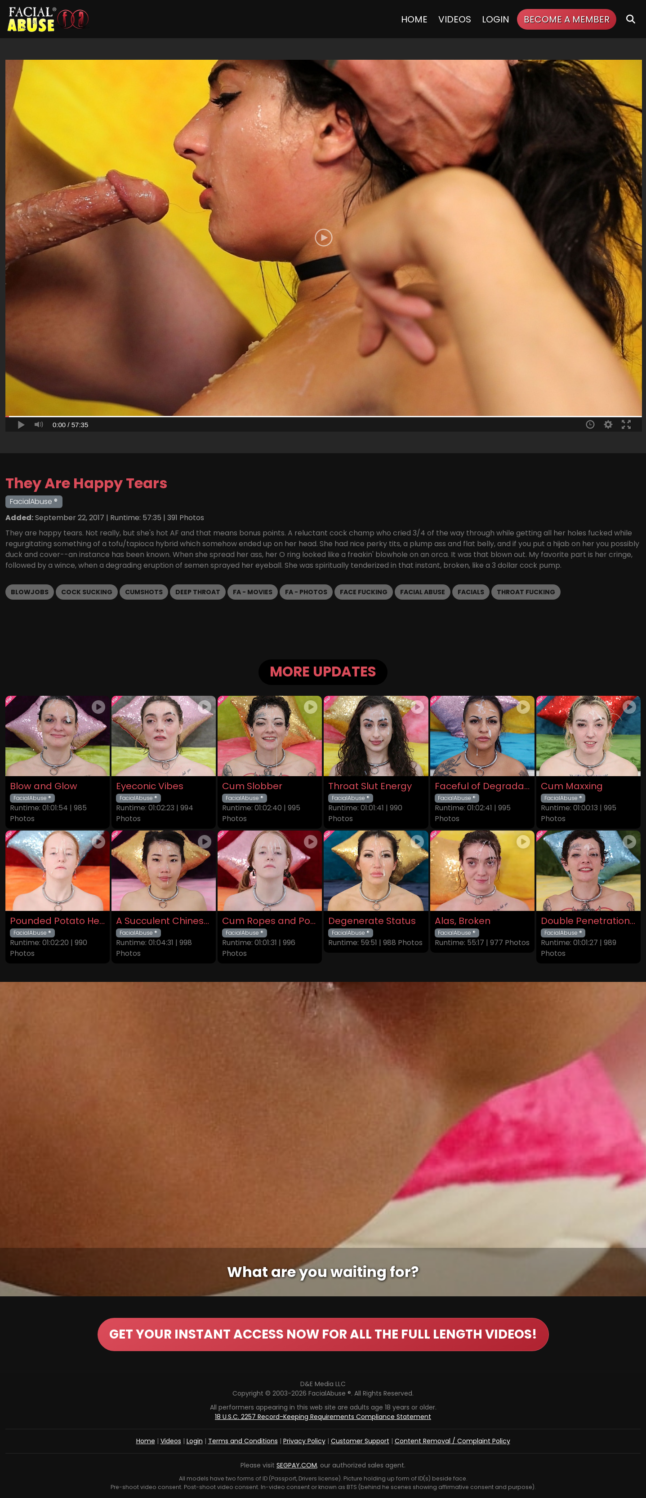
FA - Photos (306, 592)
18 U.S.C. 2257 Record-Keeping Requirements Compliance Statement (323, 1416)
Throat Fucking (526, 592)
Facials (471, 592)
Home (414, 19)
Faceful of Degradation (482, 786)
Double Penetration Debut (588, 921)
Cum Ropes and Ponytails (269, 921)
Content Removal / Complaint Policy (452, 1440)
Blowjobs (30, 592)
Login (495, 19)
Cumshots (144, 592)
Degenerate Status (372, 921)
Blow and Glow (43, 786)
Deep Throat (197, 592)
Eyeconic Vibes (149, 786)
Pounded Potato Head (57, 921)
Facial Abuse (422, 592)
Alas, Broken (462, 921)
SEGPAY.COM (296, 1465)
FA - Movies (252, 592)
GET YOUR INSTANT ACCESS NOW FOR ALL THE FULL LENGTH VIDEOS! (323, 1334)
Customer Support (360, 1440)
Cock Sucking (86, 592)
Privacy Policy (304, 1440)
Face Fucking (364, 592)
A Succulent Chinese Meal (163, 921)
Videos (454, 19)
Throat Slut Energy (370, 786)
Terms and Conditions (243, 1440)
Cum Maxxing (572, 786)
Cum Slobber (252, 786)
